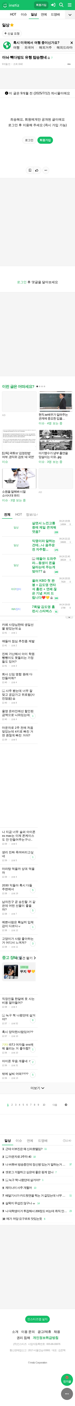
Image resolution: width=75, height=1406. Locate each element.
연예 (44, 14)
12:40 (67, 1140)
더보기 (37, 1088)
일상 (34, 14)
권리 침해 (23, 1337)
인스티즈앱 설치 (37, 1319)
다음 (55, 1104)
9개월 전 (6, 64)
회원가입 (41, 4)
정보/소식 (33, 514)
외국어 (29, 47)
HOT (13, 14)
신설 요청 (12, 33)
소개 (15, 1331)
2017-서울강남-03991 (39, 1350)
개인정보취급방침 (45, 1337)
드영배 (55, 14)
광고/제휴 (44, 1331)
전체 (7, 514)
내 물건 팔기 (25, 958)
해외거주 (45, 47)
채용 (57, 1331)
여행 (16, 47)
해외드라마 (65, 47)
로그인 (29, 140)
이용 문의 (28, 1331)
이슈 (24, 14)
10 (44, 1104)
